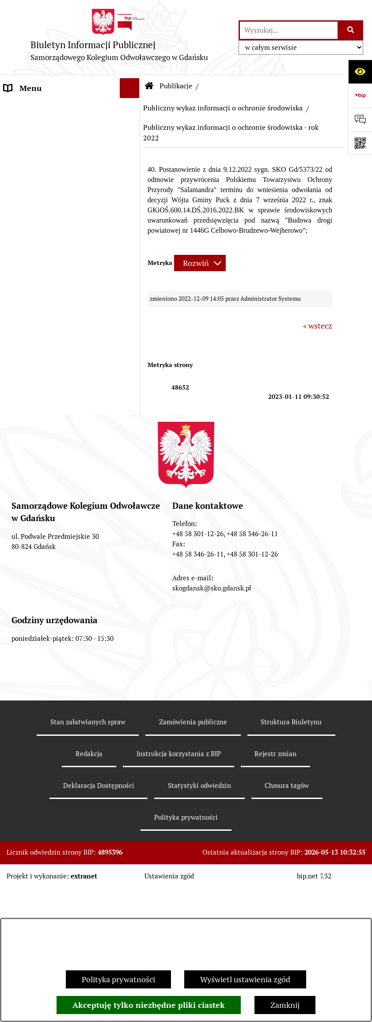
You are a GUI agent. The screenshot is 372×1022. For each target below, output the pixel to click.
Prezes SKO (24, 128)
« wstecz (317, 326)
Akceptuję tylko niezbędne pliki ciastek (148, 1005)
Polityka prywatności (118, 979)
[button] (131, 108)
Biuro (13, 168)
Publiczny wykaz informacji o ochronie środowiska (223, 108)
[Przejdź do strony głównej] (119, 37)
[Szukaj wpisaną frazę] (351, 30)
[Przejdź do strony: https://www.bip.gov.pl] (360, 95)
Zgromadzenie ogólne (42, 148)
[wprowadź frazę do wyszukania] (289, 30)
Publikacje (22, 187)
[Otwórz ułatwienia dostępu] (360, 71)
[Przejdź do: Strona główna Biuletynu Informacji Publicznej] (149, 86)
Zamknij (285, 1005)
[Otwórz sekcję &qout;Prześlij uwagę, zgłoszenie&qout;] (360, 119)
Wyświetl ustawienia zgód (245, 979)
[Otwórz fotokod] (360, 143)
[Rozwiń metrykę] (200, 263)
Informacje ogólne (36, 108)
